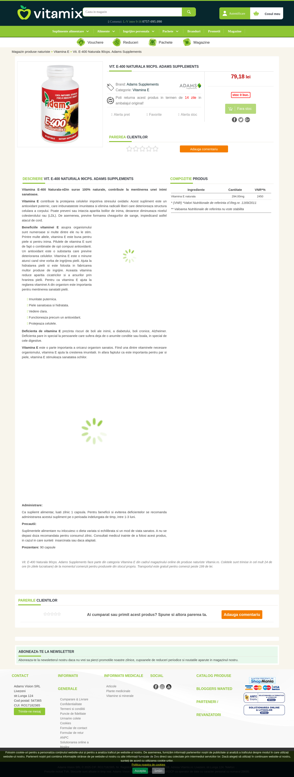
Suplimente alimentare (68, 31)
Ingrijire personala (136, 31)
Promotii (214, 31)
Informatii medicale (123, 676)
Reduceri (130, 42)
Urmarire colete (70, 718)
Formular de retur (72, 732)
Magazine (234, 31)
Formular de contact (73, 728)
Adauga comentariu (204, 149)
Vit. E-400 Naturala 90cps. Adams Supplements (107, 51)
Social (156, 676)
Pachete (168, 31)
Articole (111, 686)
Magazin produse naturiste (31, 51)
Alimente (103, 31)
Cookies (65, 723)
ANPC (64, 737)
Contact (20, 676)
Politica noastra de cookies (148, 764)
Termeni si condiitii (72, 709)
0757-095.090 (152, 21)
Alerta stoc (189, 114)
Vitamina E (61, 51)
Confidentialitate (71, 704)
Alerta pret (122, 114)
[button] (234, 11)
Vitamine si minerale (120, 696)
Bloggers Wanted (214, 689)
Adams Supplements (143, 84)
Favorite (155, 114)
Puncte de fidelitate (73, 713)
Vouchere (95, 42)
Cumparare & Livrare (74, 699)
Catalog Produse (213, 676)
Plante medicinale (118, 691)
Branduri (193, 31)
